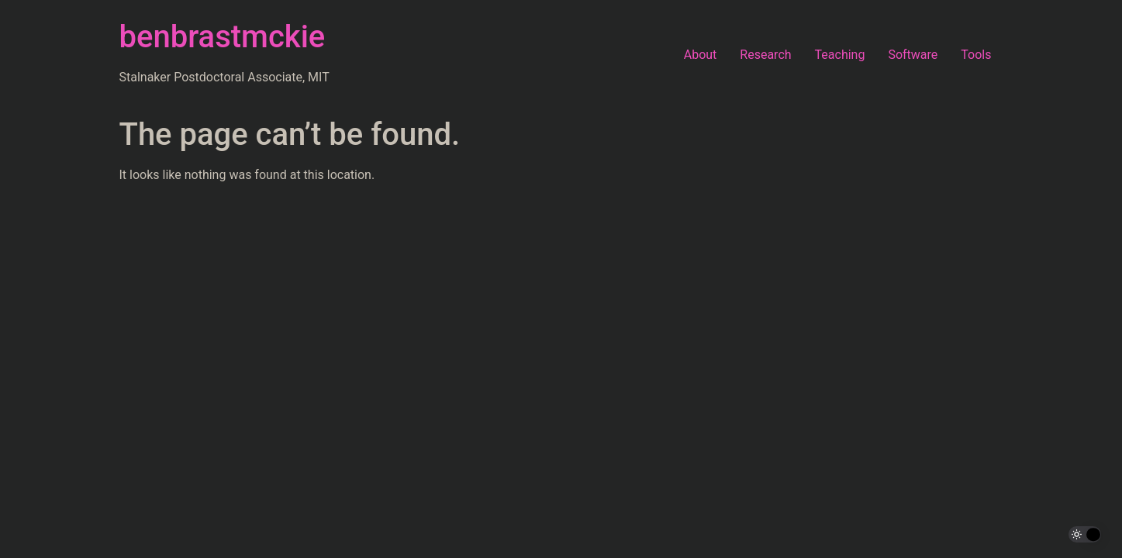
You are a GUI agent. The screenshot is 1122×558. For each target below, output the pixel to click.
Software (912, 54)
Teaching (840, 54)
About (700, 54)
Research (765, 54)
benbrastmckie (222, 37)
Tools (976, 54)
